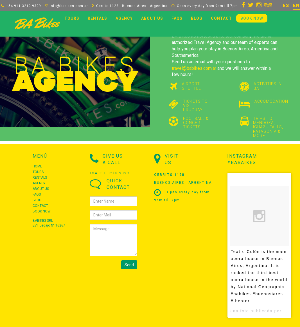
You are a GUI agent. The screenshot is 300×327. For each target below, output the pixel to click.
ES (286, 5)
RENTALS (97, 18)
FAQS (177, 18)
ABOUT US (152, 18)
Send (129, 265)
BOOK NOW (251, 18)
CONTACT (221, 18)
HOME (37, 166)
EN (296, 5)
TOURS (71, 18)
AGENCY (124, 18)
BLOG (196, 18)
